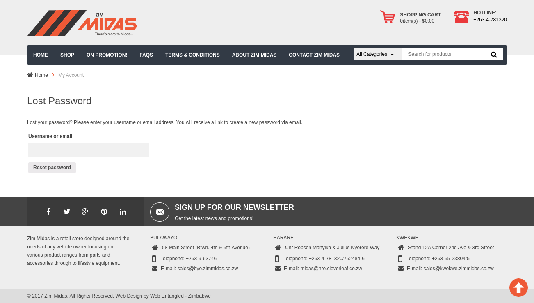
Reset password (52, 167)
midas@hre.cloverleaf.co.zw (331, 268)
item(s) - (417, 21)
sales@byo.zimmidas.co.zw (208, 268)
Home (41, 75)
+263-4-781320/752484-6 (337, 259)
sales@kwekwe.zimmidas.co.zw (459, 268)
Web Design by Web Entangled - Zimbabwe (163, 296)
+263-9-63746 (201, 259)
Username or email (50, 136)
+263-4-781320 (490, 20)
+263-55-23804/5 (451, 259)
